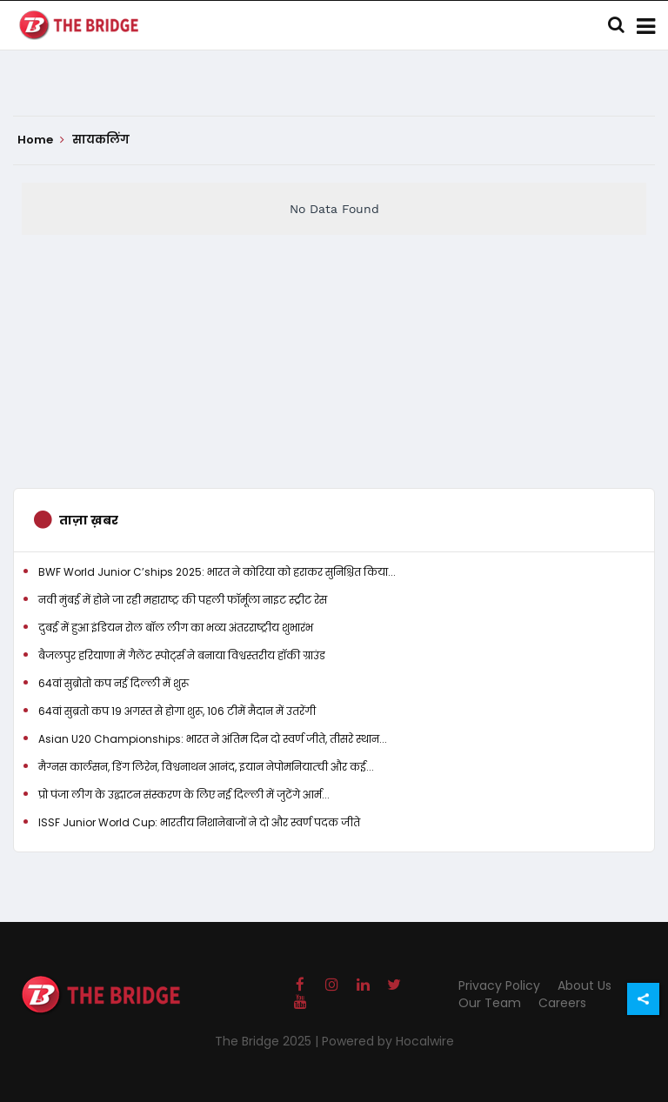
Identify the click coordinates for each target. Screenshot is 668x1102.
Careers (562, 1003)
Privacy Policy (499, 985)
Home (40, 140)
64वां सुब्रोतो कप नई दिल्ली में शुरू (113, 683)
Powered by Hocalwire (388, 1041)
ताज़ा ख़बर (88, 520)
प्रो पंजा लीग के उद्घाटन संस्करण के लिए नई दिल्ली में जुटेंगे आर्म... (184, 794)
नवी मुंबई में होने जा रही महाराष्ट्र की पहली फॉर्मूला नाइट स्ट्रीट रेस (182, 599)
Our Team (489, 1003)
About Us (584, 985)
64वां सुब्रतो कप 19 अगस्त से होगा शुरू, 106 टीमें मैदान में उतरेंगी (177, 711)
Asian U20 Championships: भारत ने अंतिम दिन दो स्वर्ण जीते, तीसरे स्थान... (212, 738)
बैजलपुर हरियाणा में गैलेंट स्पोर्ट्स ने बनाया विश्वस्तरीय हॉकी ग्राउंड (181, 655)
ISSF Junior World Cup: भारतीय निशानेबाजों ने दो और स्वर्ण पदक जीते (199, 822)
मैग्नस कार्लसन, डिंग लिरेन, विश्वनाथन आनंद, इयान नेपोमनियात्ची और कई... (206, 766)
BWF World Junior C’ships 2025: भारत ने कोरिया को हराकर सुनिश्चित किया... (217, 571)
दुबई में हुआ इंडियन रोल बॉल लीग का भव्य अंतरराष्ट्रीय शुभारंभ (175, 627)
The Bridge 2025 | (268, 1041)
